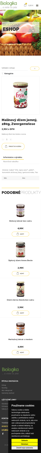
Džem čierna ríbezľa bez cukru (20, 300)
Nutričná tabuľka (10, 161)
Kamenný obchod (8, 393)
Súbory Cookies (7, 409)
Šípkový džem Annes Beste (20, 260)
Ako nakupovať (7, 390)
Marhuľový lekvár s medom (20, 339)
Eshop (4, 385)
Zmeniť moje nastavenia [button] (24, 448)
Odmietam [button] (24, 444)
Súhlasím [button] (24, 440)
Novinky (4, 388)
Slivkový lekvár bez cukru (20, 221)
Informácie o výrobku (12, 157)
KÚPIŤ (20, 234)
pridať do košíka (13, 146)
